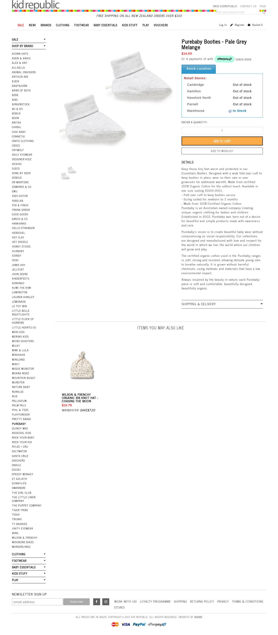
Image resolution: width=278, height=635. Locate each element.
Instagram (105, 601)
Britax (16, 122)
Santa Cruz (20, 456)
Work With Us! (125, 601)
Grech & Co (20, 219)
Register (240, 25)
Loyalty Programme (155, 601)
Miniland (18, 359)
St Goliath (19, 479)
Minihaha (18, 355)
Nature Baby (21, 387)
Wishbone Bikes (23, 542)
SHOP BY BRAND (22, 46)
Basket (257, 25)
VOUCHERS (161, 25)
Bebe (15, 95)
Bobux (16, 113)
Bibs (15, 99)
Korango (18, 283)
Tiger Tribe (20, 510)
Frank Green (21, 210)
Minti (16, 364)
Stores (119, 607)
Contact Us (248, 6)
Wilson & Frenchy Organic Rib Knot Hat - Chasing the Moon (80, 397)
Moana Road (20, 373)
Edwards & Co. (22, 187)
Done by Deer (21, 173)
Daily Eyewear (22, 154)
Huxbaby (18, 251)
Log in (223, 25)
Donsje (17, 177)
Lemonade (19, 301)
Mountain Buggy (24, 378)
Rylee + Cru (20, 446)
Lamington (19, 292)
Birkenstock (21, 104)
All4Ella (18, 67)
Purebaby (19, 424)
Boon (15, 118)
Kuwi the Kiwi (21, 287)
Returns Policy (202, 601)
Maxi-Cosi (18, 332)
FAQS (263, 6)
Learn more (244, 58)
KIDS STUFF (130, 25)
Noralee (18, 391)
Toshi (16, 514)
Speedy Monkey (22, 474)
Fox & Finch (20, 205)
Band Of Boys (21, 90)
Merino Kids (20, 336)
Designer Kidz (22, 159)
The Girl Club (21, 492)
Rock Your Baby (23, 437)
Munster (18, 382)
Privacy (223, 601)
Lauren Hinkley (23, 297)
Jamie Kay (18, 265)
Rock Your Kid (22, 442)
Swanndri (19, 488)
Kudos (198, 617)
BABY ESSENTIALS (105, 25)
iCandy (17, 255)
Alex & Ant (20, 63)
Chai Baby (19, 132)
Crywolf (18, 150)
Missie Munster (23, 368)
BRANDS (46, 25)
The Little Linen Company (24, 499)
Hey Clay (18, 237)
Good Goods (20, 214)
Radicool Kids (21, 433)
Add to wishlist (222, 151)
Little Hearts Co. (24, 327)
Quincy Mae (20, 428)
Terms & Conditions (247, 601)
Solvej (16, 469)
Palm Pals (19, 405)
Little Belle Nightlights (21, 312)
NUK (15, 396)
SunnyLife (19, 483)
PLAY (145, 25)
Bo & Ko (17, 109)
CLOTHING (63, 25)
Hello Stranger (23, 228)
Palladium (19, 401)
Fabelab (17, 200)
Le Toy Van (19, 306)
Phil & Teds (20, 410)
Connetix (18, 136)
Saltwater (19, 451)
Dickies (17, 164)
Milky (16, 345)
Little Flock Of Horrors (23, 321)
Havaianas (19, 223)
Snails (16, 465)
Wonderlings (21, 546)
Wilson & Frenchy (25, 537)
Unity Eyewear (22, 528)
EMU (15, 191)
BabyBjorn (19, 86)
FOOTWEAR (81, 25)
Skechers (18, 460)
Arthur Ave (20, 76)
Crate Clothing (23, 141)
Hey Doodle (20, 242)
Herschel (18, 233)
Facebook (96, 601)
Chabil (16, 127)
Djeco (16, 168)
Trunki (17, 519)
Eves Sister (20, 196)
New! (32, 25)
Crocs (16, 145)
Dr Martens (20, 182)
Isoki (15, 260)
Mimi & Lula (20, 350)
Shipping (180, 601)
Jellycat (18, 269)
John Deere (20, 274)
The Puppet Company (27, 505)
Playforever (21, 414)
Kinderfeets (20, 278)
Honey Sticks (21, 246)
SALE (21, 25)
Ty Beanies (19, 524)
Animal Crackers (24, 72)
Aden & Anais (21, 58)
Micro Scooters (23, 341)
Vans (15, 533)
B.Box (15, 81)
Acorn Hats (20, 53)
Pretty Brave (21, 419)
